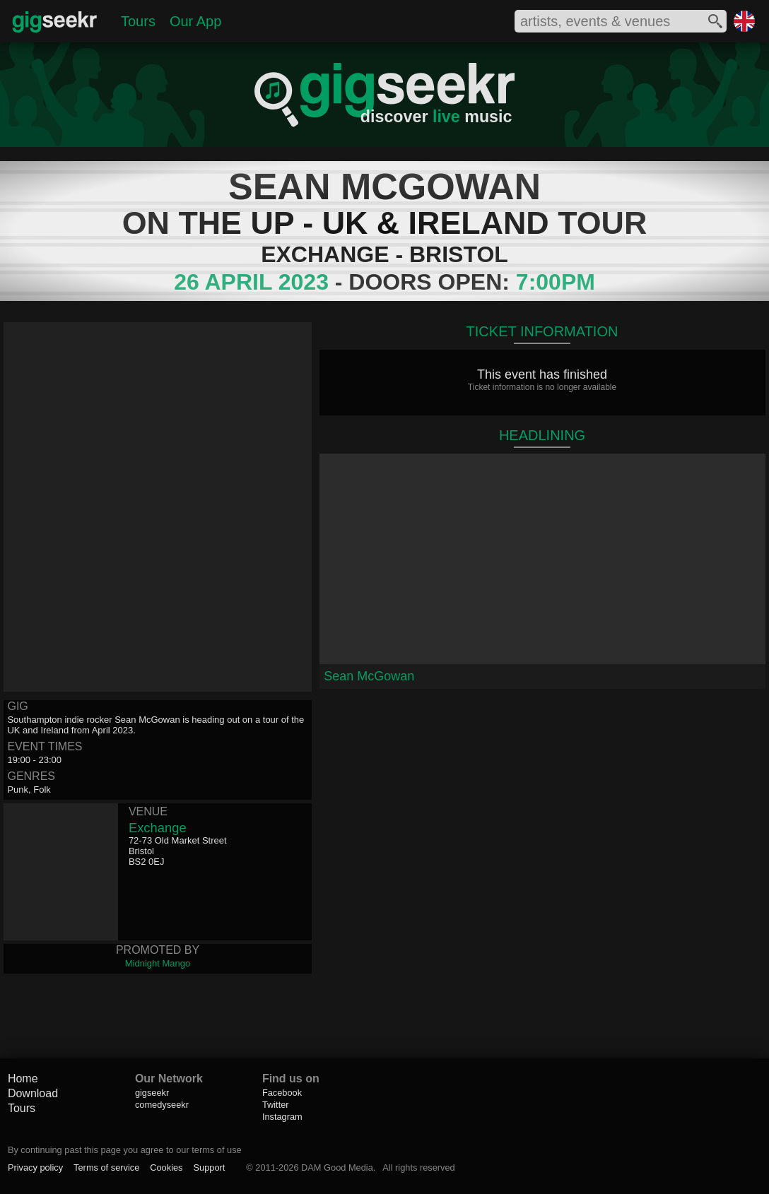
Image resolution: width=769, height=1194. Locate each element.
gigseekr (152, 1092)
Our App (195, 21)
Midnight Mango (158, 963)
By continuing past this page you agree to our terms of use (125, 1150)
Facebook (282, 1092)
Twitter (275, 1104)
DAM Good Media (337, 1167)
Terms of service (106, 1167)
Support (209, 1167)
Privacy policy (35, 1167)
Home (23, 1078)
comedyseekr (162, 1104)
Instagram (282, 1116)
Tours (138, 21)
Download (33, 1093)
